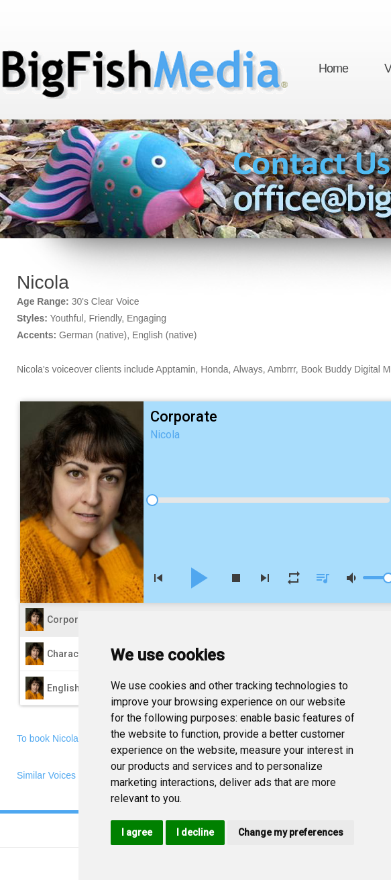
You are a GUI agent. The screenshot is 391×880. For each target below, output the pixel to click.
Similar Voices (46, 775)
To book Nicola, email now (71, 738)
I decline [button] (195, 832)
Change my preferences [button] (290, 832)
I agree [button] (136, 832)
